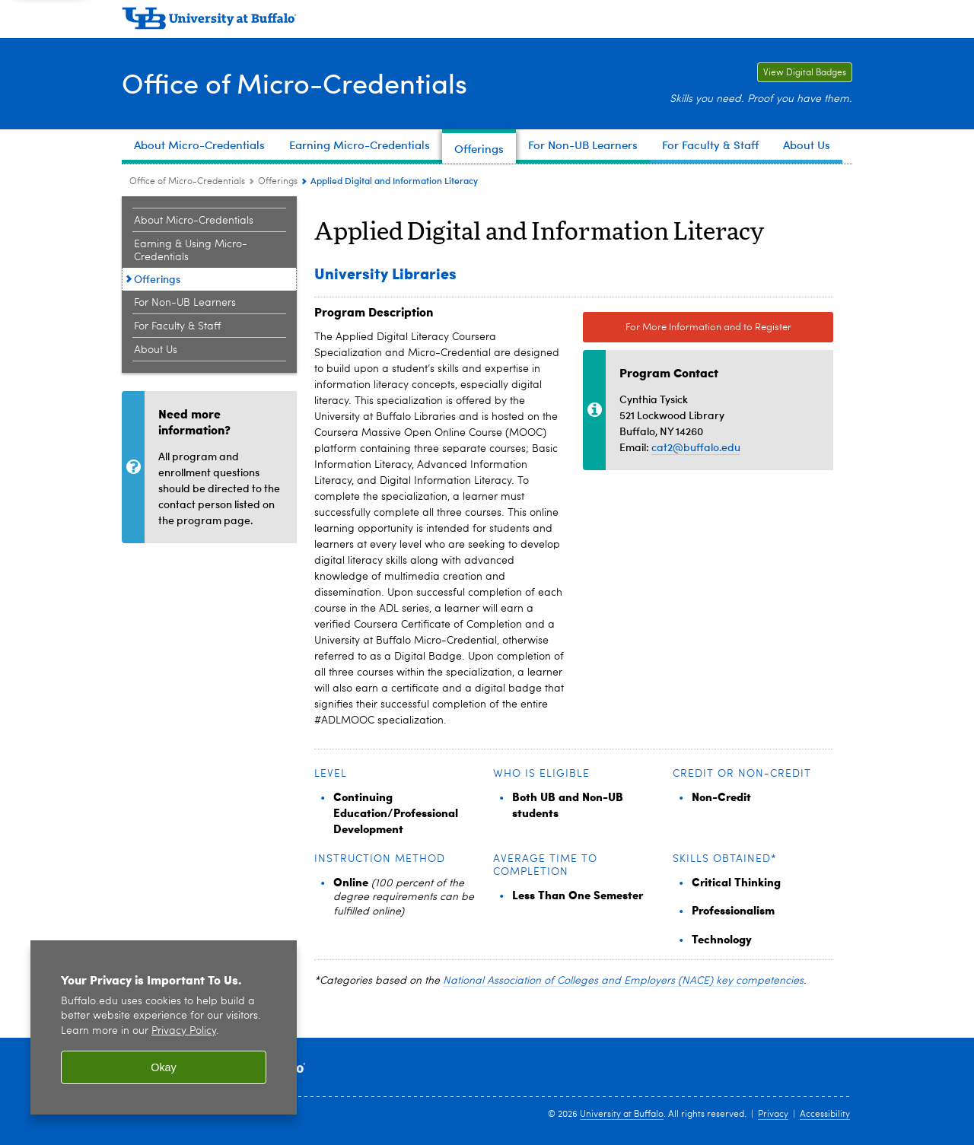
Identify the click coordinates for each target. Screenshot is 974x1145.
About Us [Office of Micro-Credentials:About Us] (155, 350)
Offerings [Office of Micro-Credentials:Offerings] (278, 181)
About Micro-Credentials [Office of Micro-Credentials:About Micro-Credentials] (193, 220)
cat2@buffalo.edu (695, 447)
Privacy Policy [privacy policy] (183, 1031)
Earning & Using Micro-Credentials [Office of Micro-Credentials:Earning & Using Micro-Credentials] (190, 250)
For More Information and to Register (708, 327)
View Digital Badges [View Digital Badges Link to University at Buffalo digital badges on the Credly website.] (801, 73)
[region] (163, 1027)
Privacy (773, 1114)
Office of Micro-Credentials (294, 82)
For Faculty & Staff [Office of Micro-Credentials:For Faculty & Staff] (177, 326)
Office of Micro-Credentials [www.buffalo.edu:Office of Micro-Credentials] (187, 181)
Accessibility (825, 1114)
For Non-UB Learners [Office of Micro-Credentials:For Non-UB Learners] (185, 302)
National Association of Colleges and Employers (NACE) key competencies (623, 980)
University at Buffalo (622, 1114)
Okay (164, 1067)
